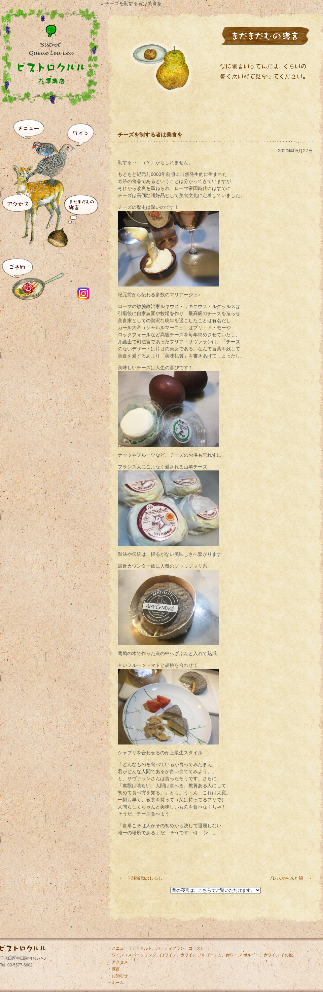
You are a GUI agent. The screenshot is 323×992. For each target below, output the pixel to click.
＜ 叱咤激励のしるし (141, 878)
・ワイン (116, 955)
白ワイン (168, 955)
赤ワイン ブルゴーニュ (201, 955)
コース (194, 948)
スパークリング (142, 955)
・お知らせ (118, 976)
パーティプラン (170, 948)
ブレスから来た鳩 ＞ (290, 878)
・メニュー (118, 948)
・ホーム (116, 982)
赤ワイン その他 (278, 955)
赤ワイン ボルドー (242, 955)
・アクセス (118, 962)
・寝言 (114, 968)
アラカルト (142, 948)
